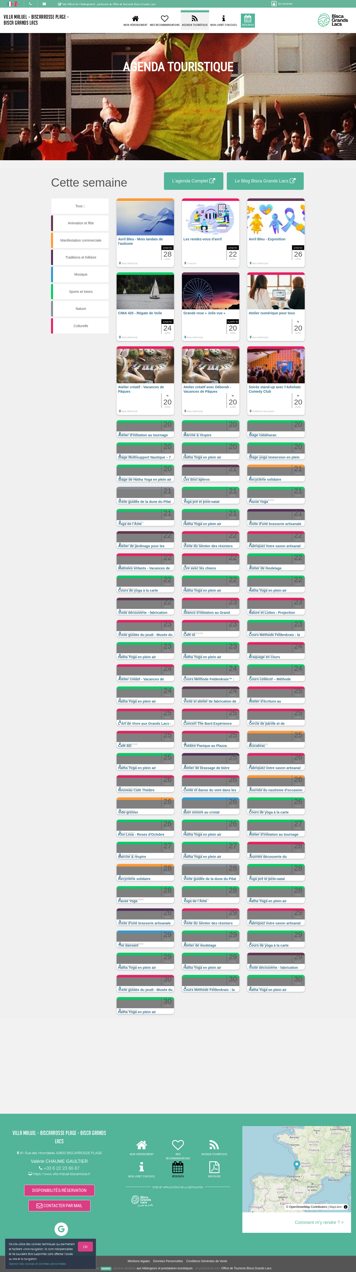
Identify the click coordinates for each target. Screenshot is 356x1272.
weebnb (106, 1268)
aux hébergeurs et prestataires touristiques (165, 1268)
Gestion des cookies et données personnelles (37, 1264)
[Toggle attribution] (346, 1207)
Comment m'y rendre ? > (319, 1222)
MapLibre (335, 1207)
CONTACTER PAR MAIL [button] (59, 1205)
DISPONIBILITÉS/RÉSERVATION (59, 1190)
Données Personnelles (168, 1261)
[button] (145, 235)
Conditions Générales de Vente (206, 1261)
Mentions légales (139, 1261)
